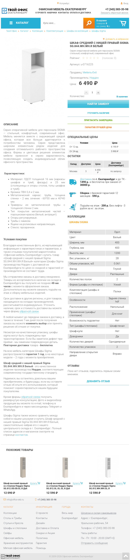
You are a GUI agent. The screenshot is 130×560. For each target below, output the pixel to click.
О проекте (40, 13)
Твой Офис (11, 31)
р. (108, 26)
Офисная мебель (13, 538)
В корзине (101, 20)
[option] (34, 77)
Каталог (24, 31)
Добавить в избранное (117, 39)
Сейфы (7, 533)
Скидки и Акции (45, 533)
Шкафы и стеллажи (15, 528)
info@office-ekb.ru (15, 499)
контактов (21, 434)
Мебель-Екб (90, 72)
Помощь (41, 548)
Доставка (86, 179)
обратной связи (29, 311)
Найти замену (98, 104)
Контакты (63, 13)
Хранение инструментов (18, 543)
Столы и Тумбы (12, 518)
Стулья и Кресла (13, 523)
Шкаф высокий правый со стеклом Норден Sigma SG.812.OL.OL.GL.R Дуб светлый (59, 487)
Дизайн (40, 523)
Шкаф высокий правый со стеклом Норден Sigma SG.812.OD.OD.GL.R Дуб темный (16, 487)
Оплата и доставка (80, 13)
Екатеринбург (70, 518)
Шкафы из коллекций (77, 31)
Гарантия (41, 543)
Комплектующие (54, 31)
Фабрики (52, 13)
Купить (33, 483)
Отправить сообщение (94, 543)
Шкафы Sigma (99, 31)
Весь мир (67, 513)
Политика (42, 538)
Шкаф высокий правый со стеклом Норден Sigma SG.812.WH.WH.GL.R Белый (102, 487)
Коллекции (37, 31)
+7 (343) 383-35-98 (116, 9)
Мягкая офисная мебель (18, 548)
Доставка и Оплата (47, 528)
